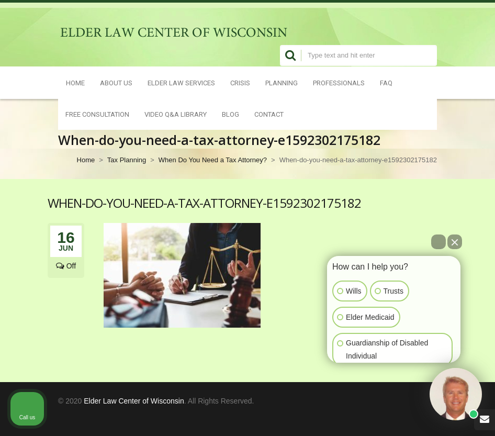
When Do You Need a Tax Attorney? (213, 160)
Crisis (240, 82)
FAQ (386, 82)
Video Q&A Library (175, 114)
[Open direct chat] (438, 241)
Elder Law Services (181, 82)
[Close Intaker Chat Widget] (454, 241)
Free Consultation (97, 114)
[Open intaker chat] (344, 367)
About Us (116, 82)
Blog (230, 114)
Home (75, 82)
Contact (269, 114)
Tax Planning (126, 160)
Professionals (339, 82)
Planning (281, 82)
